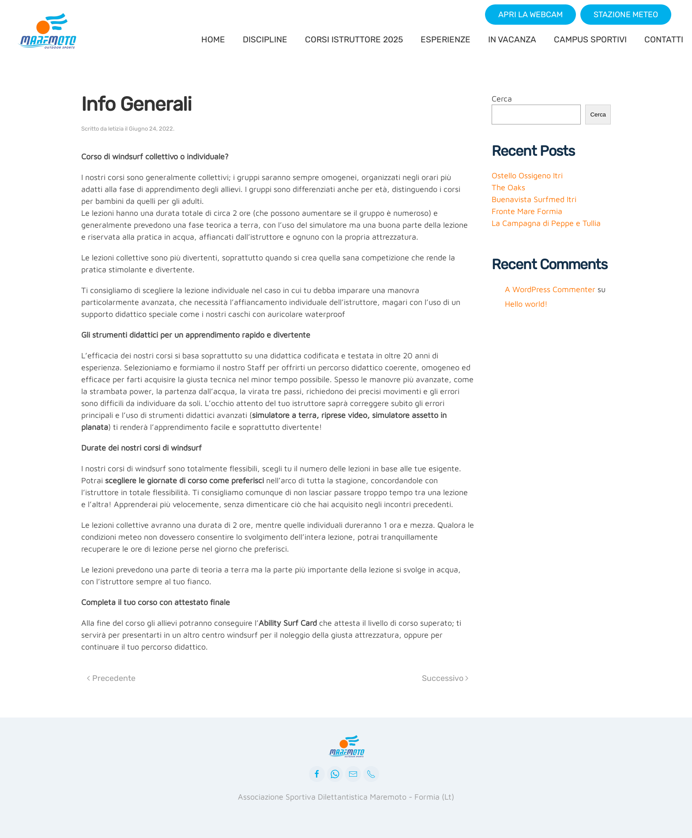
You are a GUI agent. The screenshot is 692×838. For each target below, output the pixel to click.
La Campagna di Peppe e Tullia (546, 223)
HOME (213, 39)
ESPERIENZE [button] (445, 39)
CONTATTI (663, 39)
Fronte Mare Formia (527, 211)
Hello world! (526, 303)
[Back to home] (48, 31)
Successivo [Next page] (445, 678)
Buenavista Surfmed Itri (534, 199)
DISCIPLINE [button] (265, 39)
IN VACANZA (512, 39)
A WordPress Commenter (550, 289)
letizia (116, 128)
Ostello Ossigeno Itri (527, 175)
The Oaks (508, 187)
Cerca (502, 98)
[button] (530, 14)
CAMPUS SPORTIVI (590, 39)
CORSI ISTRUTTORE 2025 (354, 39)
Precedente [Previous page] (111, 678)
